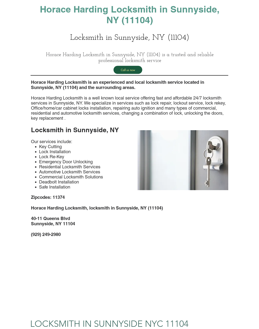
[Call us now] (128, 70)
